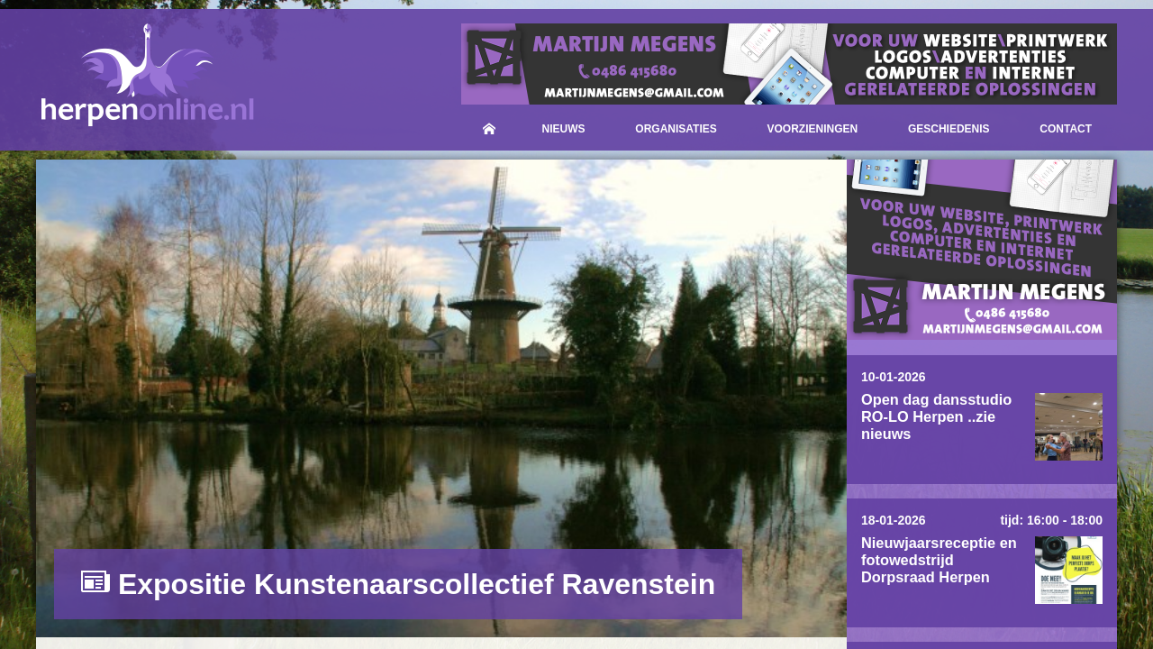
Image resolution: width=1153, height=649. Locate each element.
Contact (1066, 129)
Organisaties (675, 129)
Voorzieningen (812, 129)
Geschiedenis (949, 129)
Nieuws (564, 129)
